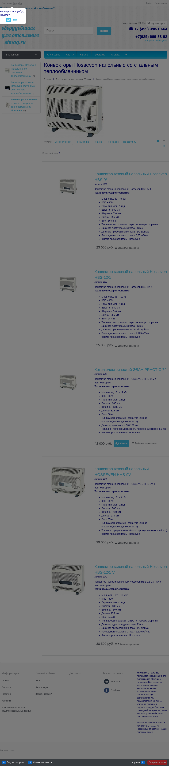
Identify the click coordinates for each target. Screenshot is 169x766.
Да (8, 20)
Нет (15, 20)
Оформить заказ (157, 762)
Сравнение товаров (42, 762)
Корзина (136, 762)
